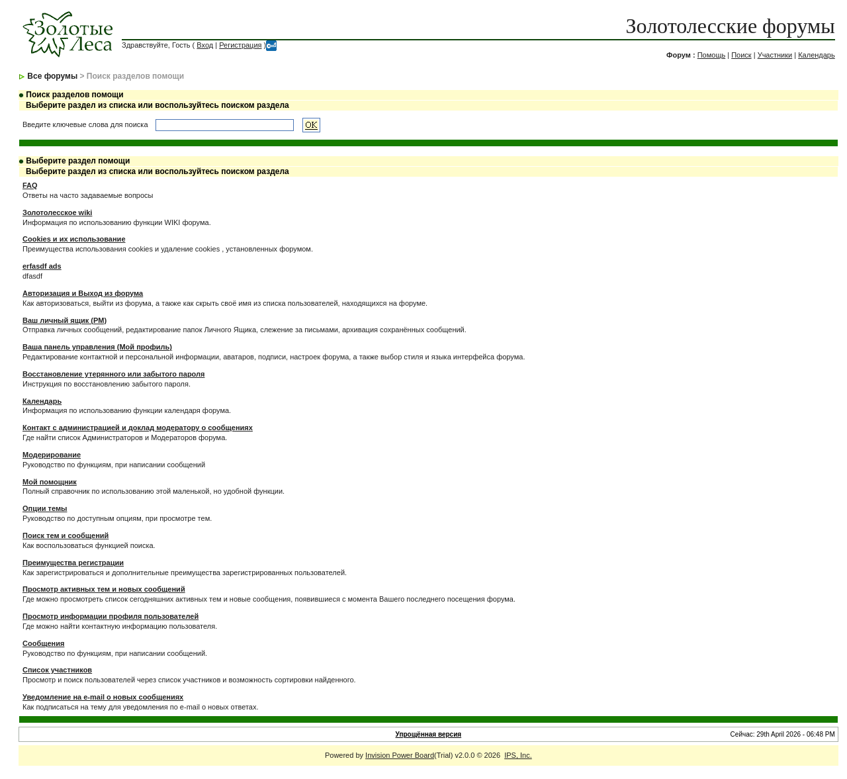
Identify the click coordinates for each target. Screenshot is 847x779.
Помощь (711, 55)
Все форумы (52, 76)
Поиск (741, 55)
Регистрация (240, 45)
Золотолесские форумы (730, 26)
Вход (205, 45)
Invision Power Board (399, 755)
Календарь (816, 55)
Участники (775, 55)
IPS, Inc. (518, 755)
